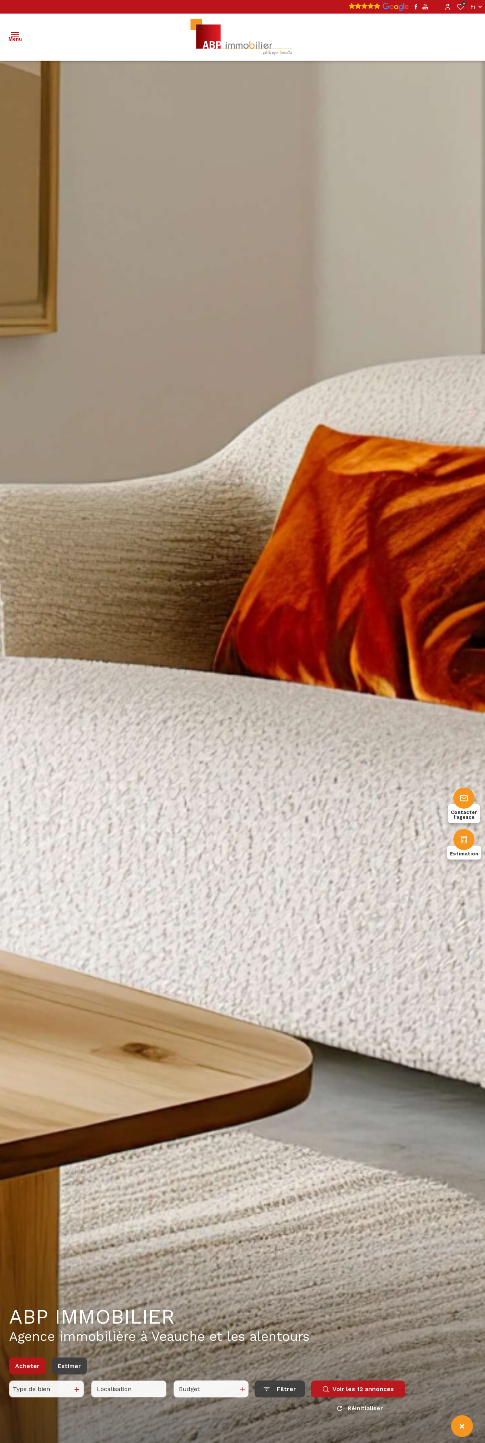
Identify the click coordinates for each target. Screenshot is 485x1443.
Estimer (69, 1372)
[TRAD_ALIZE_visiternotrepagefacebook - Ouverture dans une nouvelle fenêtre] (416, 6)
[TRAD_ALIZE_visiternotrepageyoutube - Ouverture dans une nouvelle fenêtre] (425, 7)
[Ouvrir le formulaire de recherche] (280, 1396)
